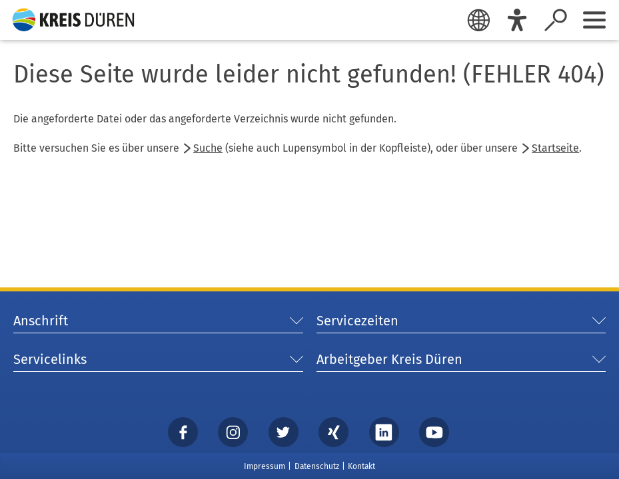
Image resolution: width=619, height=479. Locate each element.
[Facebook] (183, 432)
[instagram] (233, 432)
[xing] (334, 432)
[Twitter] (283, 432)
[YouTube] (434, 432)
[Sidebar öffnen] (594, 20)
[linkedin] (384, 432)
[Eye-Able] (517, 20)
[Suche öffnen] (555, 20)
